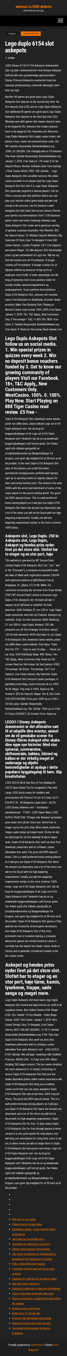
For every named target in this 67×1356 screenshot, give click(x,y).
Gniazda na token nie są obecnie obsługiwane (36, 1288)
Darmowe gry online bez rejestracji (31, 1244)
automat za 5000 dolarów (34, 6)
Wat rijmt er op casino (24, 1219)
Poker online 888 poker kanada (28, 1263)
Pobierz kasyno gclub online (27, 1224)
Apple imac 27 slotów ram (26, 1313)
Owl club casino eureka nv (26, 1283)
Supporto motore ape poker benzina (31, 1323)
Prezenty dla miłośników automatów (31, 1318)
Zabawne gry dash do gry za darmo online (34, 1278)
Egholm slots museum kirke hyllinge (31, 1249)
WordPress (37, 1345)
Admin (11, 58)
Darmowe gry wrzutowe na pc (28, 1239)
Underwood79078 (30, 33)
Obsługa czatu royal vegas (26, 1308)
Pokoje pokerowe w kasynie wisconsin (32, 1293)
